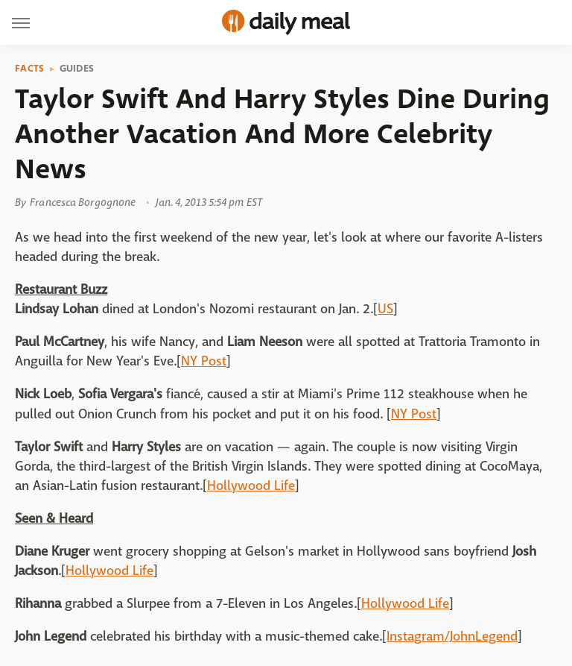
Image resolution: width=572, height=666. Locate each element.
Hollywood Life (251, 485)
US (385, 309)
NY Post (203, 361)
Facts (30, 68)
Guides (77, 68)
